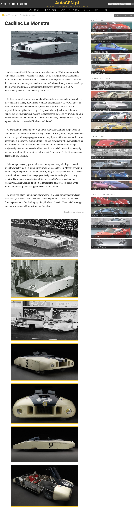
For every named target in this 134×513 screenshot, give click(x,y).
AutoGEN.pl (8, 15)
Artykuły (74, 10)
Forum (86, 10)
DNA (16, 15)
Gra (96, 10)
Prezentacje (50, 10)
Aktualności (32, 10)
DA (63, 10)
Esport (105, 10)
